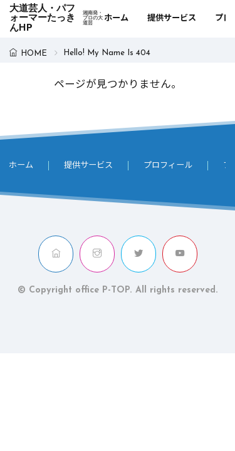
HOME (34, 53)
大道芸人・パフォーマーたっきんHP (56, 18)
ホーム (116, 18)
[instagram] (97, 254)
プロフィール (168, 166)
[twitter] (138, 254)
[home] (55, 254)
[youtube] (179, 254)
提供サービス (171, 18)
